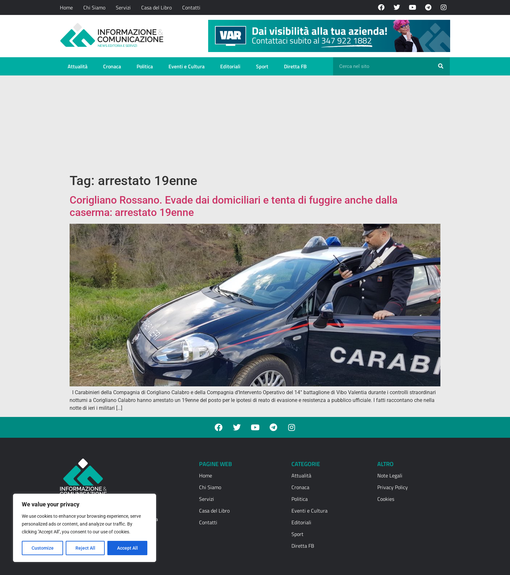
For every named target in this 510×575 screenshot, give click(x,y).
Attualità (77, 66)
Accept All (127, 548)
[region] (84, 528)
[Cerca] (441, 66)
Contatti (191, 7)
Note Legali (389, 475)
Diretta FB (295, 66)
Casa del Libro (156, 7)
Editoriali (230, 66)
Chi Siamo (94, 7)
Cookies (385, 499)
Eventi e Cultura (186, 66)
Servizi (123, 7)
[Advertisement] (255, 124)
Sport (262, 66)
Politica (145, 66)
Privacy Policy (392, 487)
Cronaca (112, 66)
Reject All (85, 548)
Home (66, 7)
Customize (43, 548)
